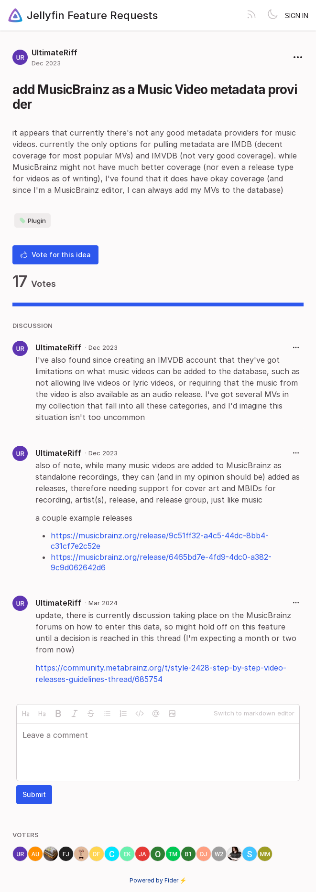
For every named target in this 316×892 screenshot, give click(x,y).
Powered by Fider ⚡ (158, 880)
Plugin (32, 220)
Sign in (296, 15)
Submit (34, 794)
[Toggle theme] (272, 15)
